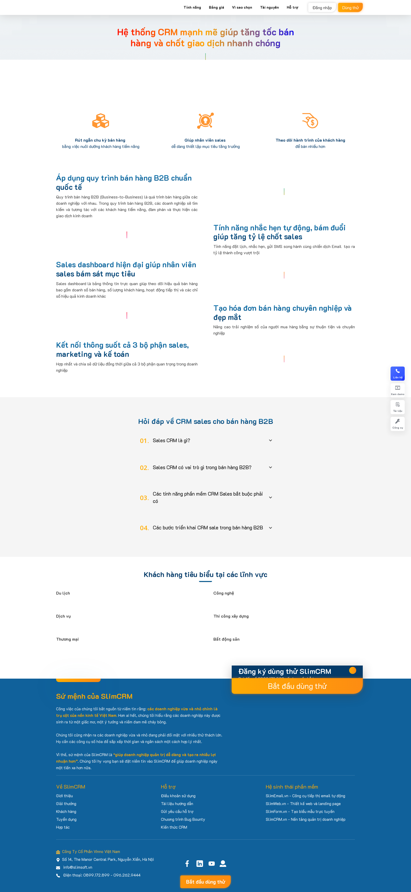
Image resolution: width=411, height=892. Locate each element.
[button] (205, 440)
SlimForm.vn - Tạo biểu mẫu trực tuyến (300, 811)
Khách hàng (66, 811)
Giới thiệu (64, 795)
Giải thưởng (66, 803)
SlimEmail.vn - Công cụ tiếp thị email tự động (305, 795)
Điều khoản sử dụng (178, 795)
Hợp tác (63, 827)
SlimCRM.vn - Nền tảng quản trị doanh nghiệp (305, 819)
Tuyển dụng (66, 819)
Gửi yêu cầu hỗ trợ (177, 811)
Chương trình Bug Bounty (183, 819)
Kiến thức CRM (174, 827)
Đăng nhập (322, 7)
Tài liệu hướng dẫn (177, 803)
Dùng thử (350, 7)
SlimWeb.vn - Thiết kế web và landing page (303, 803)
